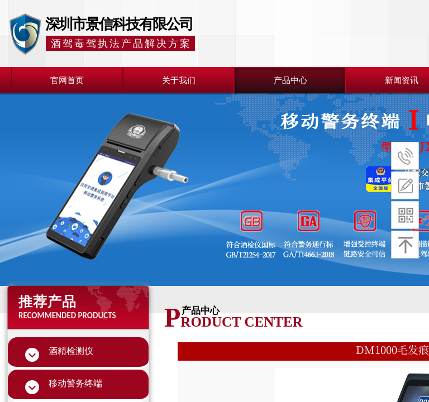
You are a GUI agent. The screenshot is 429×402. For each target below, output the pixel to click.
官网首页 (67, 80)
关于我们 (179, 80)
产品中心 (290, 80)
